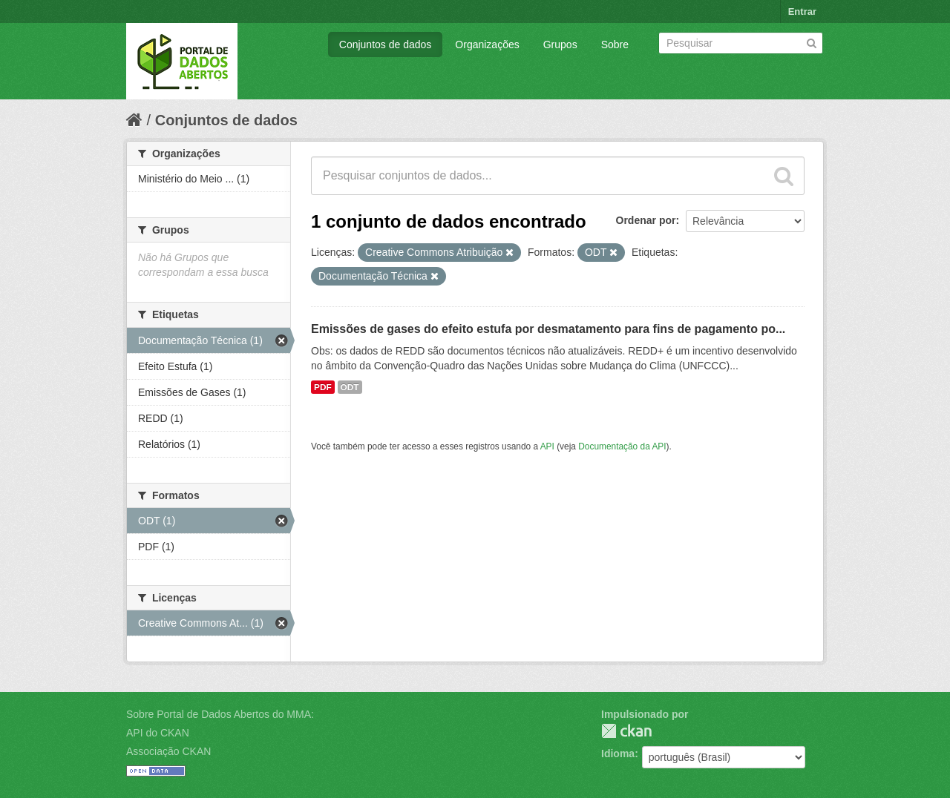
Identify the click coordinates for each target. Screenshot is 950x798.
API (547, 446)
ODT (350, 387)
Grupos (560, 44)
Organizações (487, 44)
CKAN (626, 731)
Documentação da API (622, 446)
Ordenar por (646, 220)
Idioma (618, 753)
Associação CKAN (168, 751)
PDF (323, 387)
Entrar (802, 11)
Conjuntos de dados (385, 44)
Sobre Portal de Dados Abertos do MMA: (220, 714)
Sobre (615, 44)
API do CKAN (157, 733)
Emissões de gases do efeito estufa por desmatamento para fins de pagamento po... (548, 329)
